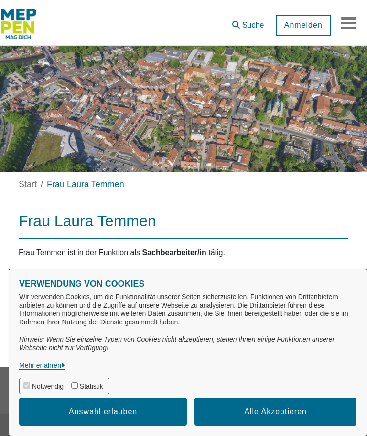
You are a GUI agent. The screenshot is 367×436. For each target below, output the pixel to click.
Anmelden (300, 25)
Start (28, 184)
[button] (244, 21)
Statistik (91, 386)
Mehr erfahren (40, 365)
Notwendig (48, 386)
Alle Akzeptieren (275, 411)
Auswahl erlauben (103, 411)
